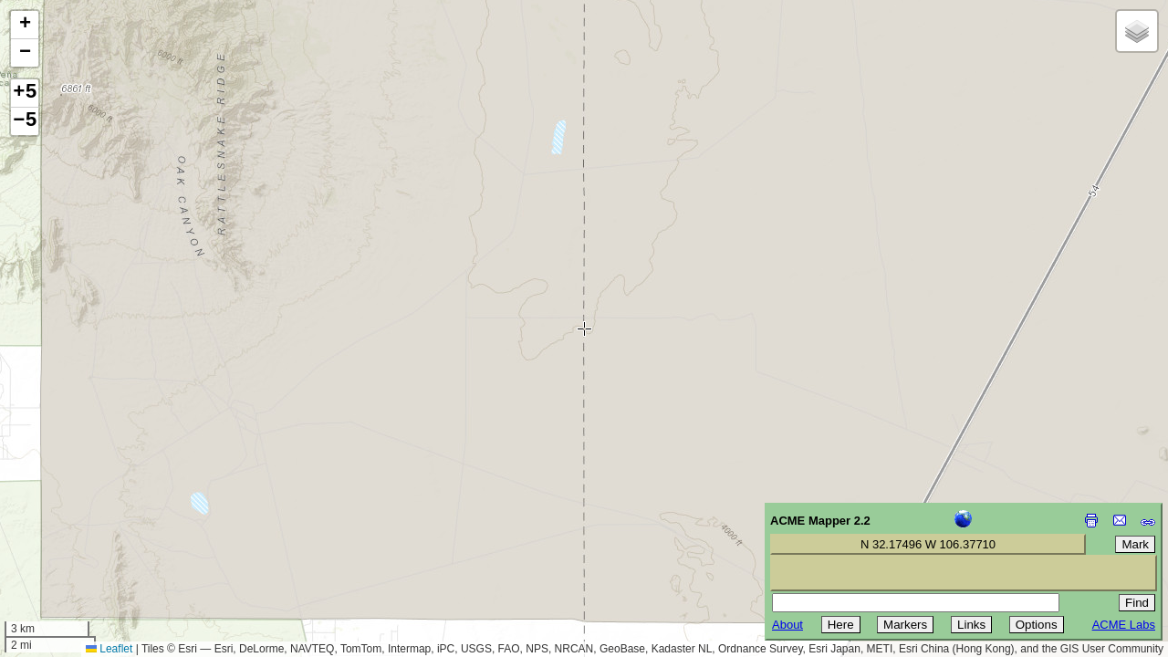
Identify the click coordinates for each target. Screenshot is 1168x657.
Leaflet (109, 648)
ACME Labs (1123, 624)
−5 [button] (24, 121)
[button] (24, 25)
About (787, 624)
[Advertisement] (96, 527)
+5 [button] (24, 93)
